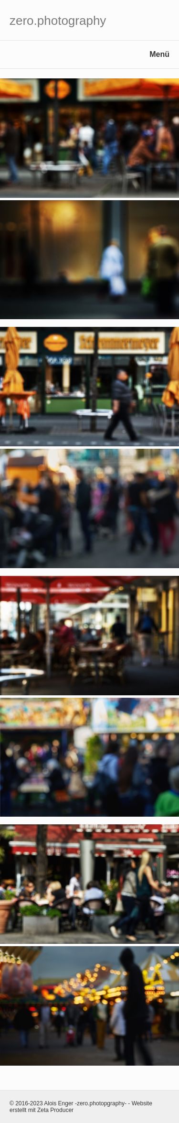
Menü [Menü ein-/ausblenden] (159, 54)
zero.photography (58, 20)
